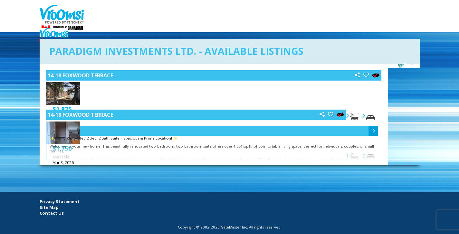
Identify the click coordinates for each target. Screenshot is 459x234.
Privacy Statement (60, 201)
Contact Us (52, 213)
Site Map (49, 207)
